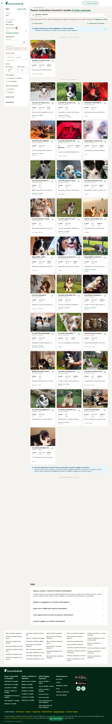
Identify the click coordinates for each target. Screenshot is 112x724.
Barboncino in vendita (11, 684)
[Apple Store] (81, 683)
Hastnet (28, 712)
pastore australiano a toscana (94, 644)
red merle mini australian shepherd (54, 657)
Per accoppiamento (13, 28)
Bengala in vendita (28, 691)
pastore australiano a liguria (96, 648)
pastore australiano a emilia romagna (96, 634)
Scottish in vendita (28, 694)
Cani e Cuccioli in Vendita (11, 677)
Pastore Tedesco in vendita (10, 691)
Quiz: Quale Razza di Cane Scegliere (45, 701)
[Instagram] (83, 688)
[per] (22, 117)
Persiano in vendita (28, 697)
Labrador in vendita (10, 687)
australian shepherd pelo (75, 641)
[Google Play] (81, 677)
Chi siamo (59, 679)
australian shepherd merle (14, 646)
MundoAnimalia (47, 712)
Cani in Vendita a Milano (44, 682)
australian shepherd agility (34, 641)
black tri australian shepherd (35, 638)
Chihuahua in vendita (11, 681)
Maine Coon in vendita (29, 681)
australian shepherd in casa (35, 659)
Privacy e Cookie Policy (26, 718)
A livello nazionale (81, 10)
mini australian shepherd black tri (75, 637)
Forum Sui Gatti (44, 697)
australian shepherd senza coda (14, 650)
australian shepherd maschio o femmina (76, 651)
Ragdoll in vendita (27, 687)
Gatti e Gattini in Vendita (29, 677)
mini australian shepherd (14, 633)
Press (58, 688)
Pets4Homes (20, 712)
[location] (16, 89)
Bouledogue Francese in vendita (12, 696)
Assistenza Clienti (61, 685)
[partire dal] (11, 117)
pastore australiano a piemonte (94, 657)
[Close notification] (105, 29)
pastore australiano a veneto (76, 655)
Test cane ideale (61, 695)
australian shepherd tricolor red (35, 634)
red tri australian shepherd (75, 633)
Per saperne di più (101, 19)
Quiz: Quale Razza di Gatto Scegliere (45, 706)
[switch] (17, 35)
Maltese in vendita (10, 704)
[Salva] (52, 61)
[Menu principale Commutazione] (2, 3)
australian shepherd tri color (35, 652)
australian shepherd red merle (54, 652)
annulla (23, 38)
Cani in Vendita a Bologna (44, 690)
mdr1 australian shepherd (34, 649)
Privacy (58, 682)
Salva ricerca (37, 23)
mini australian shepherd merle (54, 642)
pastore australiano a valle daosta (75, 659)
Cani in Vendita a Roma (46, 686)
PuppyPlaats (36, 712)
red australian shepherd (54, 633)
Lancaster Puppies (72, 712)
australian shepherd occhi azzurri (14, 658)
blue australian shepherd (75, 644)
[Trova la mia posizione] (24, 89)
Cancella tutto (21, 9)
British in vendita (27, 684)
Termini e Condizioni (62, 692)
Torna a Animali (11, 13)
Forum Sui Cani (43, 694)
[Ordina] (97, 23)
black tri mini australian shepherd (54, 637)
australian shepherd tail (33, 655)
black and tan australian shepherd (34, 645)
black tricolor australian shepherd (54, 647)
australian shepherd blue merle (14, 637)
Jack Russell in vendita (11, 700)
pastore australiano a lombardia (94, 652)
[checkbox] (6, 47)
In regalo (20, 24)
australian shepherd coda (14, 654)
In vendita (10, 24)
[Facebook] (78, 688)
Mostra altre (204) (21, 79)
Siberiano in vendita (28, 700)
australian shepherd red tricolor (13, 642)
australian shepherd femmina (76, 647)
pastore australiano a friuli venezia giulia (96, 639)
